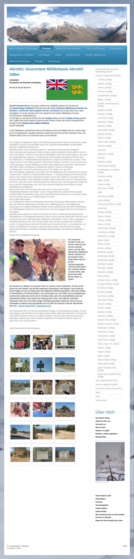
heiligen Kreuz (52, 118)
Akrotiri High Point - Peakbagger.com (34, 306)
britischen (60, 108)
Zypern (15, 113)
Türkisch (54, 106)
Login (125, 546)
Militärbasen (71, 108)
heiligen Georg (72, 118)
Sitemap (25, 546)
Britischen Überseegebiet (31, 111)
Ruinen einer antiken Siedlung (36, 123)
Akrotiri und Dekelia (51, 111)
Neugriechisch (23, 106)
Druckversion (14, 546)
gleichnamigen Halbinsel (23, 108)
